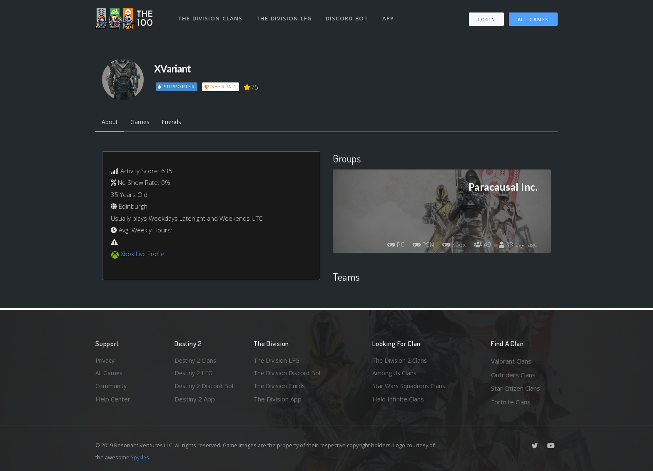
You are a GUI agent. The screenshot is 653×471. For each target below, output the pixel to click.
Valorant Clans (511, 361)
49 (480, 246)
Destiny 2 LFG (194, 375)
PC (389, 246)
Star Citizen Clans (515, 388)
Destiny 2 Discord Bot (206, 388)
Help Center (112, 402)
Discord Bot (348, 16)
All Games (533, 17)
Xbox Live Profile (144, 255)
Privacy (105, 361)
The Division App (278, 402)
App (390, 16)
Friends (176, 123)
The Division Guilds (281, 388)
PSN (418, 246)
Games (142, 123)
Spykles (140, 457)
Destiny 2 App (194, 402)
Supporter (177, 87)
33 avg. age (517, 246)
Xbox (450, 246)
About (110, 123)
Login (486, 17)
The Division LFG (285, 16)
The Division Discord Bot (289, 375)
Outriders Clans (513, 375)
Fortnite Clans (511, 402)
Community (111, 388)
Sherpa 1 (221, 87)
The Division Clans (210, 16)
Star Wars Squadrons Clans (410, 388)
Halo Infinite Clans (398, 402)
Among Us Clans (395, 375)
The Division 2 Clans (400, 361)
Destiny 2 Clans (196, 361)
